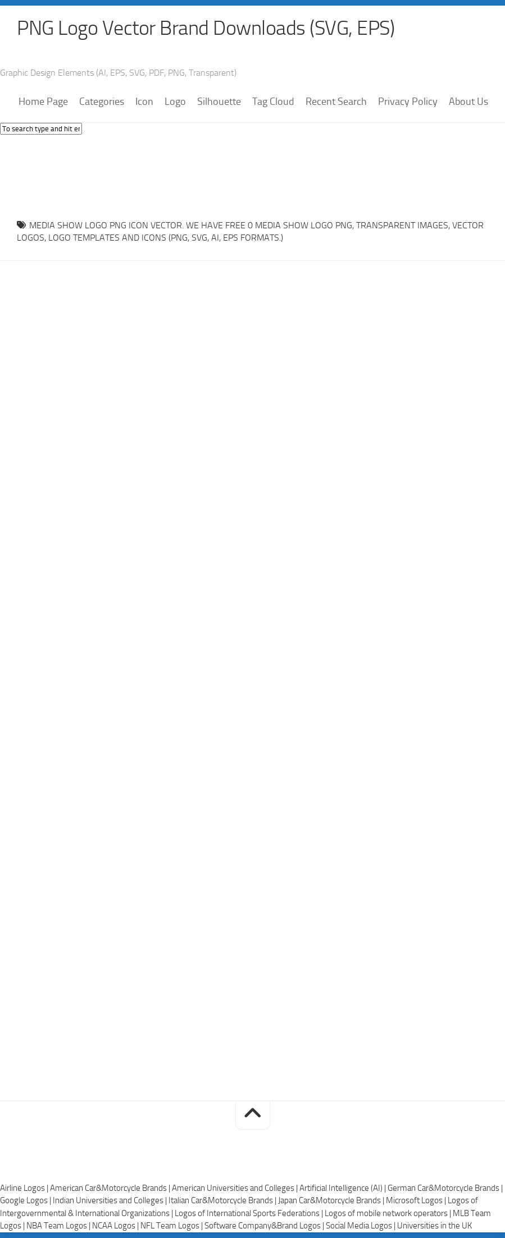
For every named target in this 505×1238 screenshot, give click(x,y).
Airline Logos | (25, 1188)
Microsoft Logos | (417, 1200)
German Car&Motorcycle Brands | (445, 1188)
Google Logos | (26, 1200)
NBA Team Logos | (59, 1226)
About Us (468, 101)
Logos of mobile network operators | (389, 1213)
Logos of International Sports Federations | (250, 1213)
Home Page (43, 101)
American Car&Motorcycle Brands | (111, 1188)
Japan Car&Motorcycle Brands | (332, 1200)
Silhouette (219, 101)
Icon (144, 101)
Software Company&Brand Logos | (265, 1226)
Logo (175, 101)
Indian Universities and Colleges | (111, 1200)
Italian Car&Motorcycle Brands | (223, 1200)
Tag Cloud (273, 101)
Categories (101, 101)
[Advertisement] (252, 174)
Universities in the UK (434, 1226)
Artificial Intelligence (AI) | (343, 1188)
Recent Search (336, 101)
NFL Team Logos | (172, 1226)
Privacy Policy (408, 101)
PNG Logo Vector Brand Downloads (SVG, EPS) (205, 28)
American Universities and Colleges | (235, 1188)
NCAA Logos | (116, 1226)
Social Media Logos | (361, 1226)
